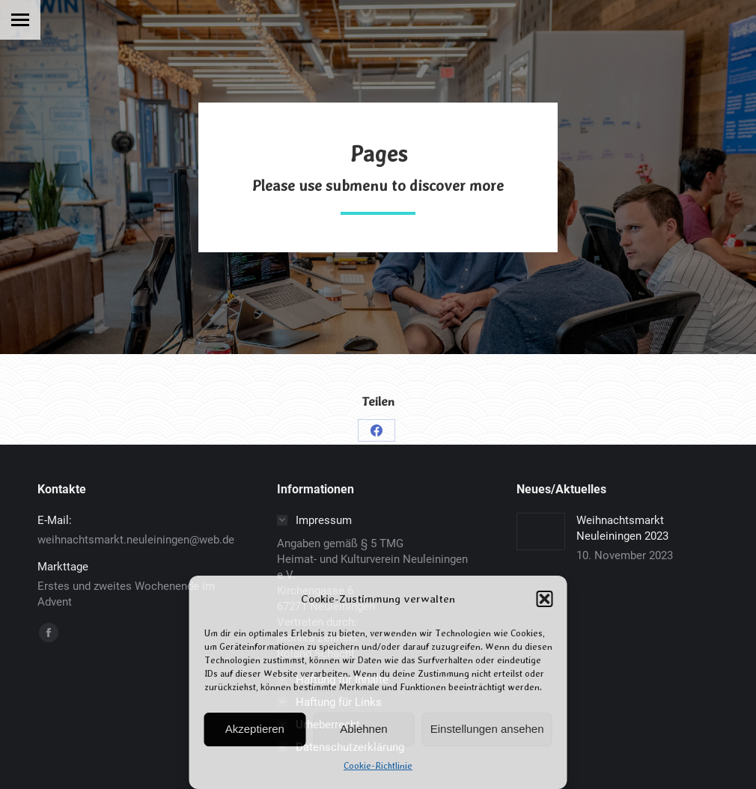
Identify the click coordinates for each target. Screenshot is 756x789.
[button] (544, 598)
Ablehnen (363, 728)
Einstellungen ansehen (487, 728)
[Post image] (540, 531)
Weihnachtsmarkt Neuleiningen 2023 (622, 528)
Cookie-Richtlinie (378, 766)
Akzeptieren (254, 728)
